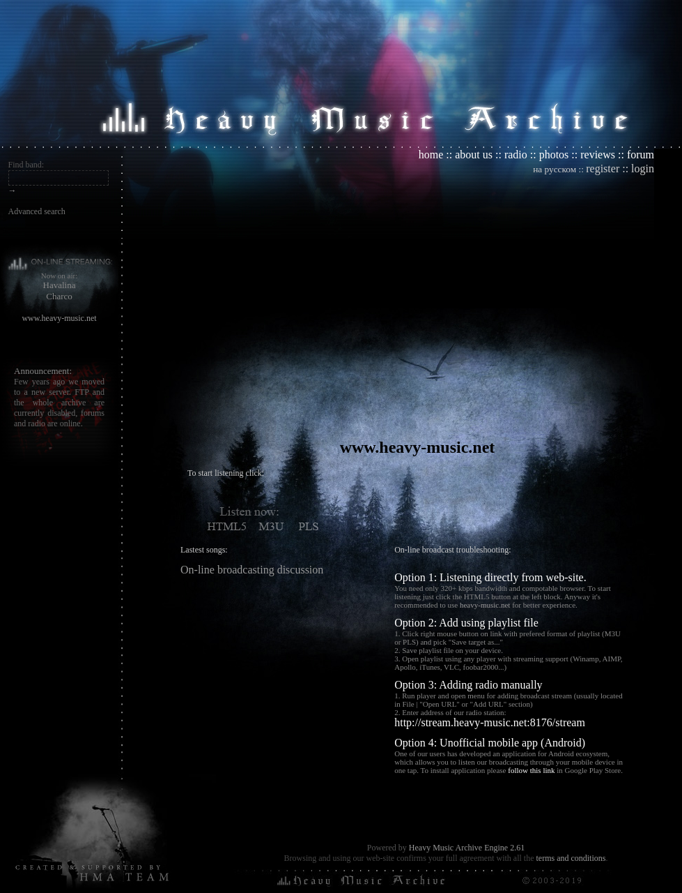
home (431, 154)
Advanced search (36, 211)
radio (515, 154)
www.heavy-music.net (59, 318)
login (642, 168)
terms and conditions (570, 858)
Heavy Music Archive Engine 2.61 (467, 848)
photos (554, 154)
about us (474, 154)
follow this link (531, 770)
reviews (597, 154)
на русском (554, 169)
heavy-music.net (485, 605)
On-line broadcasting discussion (251, 570)
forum (640, 154)
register (602, 168)
